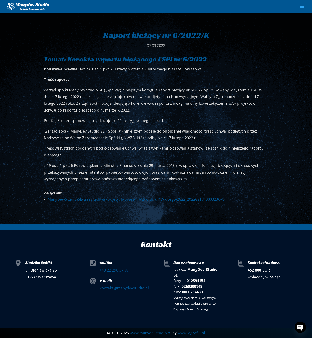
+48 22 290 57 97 (114, 270)
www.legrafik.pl (191, 332)
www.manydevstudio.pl (150, 332)
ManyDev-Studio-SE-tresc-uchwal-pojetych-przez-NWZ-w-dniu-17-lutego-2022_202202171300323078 (136, 199)
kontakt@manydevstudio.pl (124, 287)
